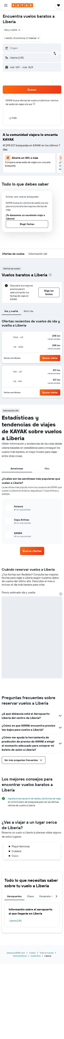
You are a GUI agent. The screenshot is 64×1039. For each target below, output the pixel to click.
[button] (6, 5)
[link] (32, 551)
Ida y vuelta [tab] (11, 311)
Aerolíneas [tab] (17, 468)
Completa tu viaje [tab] (49, 896)
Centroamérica (19, 956)
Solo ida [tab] (28, 311)
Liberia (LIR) (15, 920)
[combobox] (12, 29)
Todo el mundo (46, 952)
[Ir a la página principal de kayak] (22, 5)
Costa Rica (35, 956)
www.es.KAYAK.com (16, 952)
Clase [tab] (30, 896)
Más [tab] (47, 468)
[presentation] (34, 103)
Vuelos (32, 952)
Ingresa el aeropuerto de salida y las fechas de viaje (34, 798)
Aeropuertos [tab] (14, 896)
